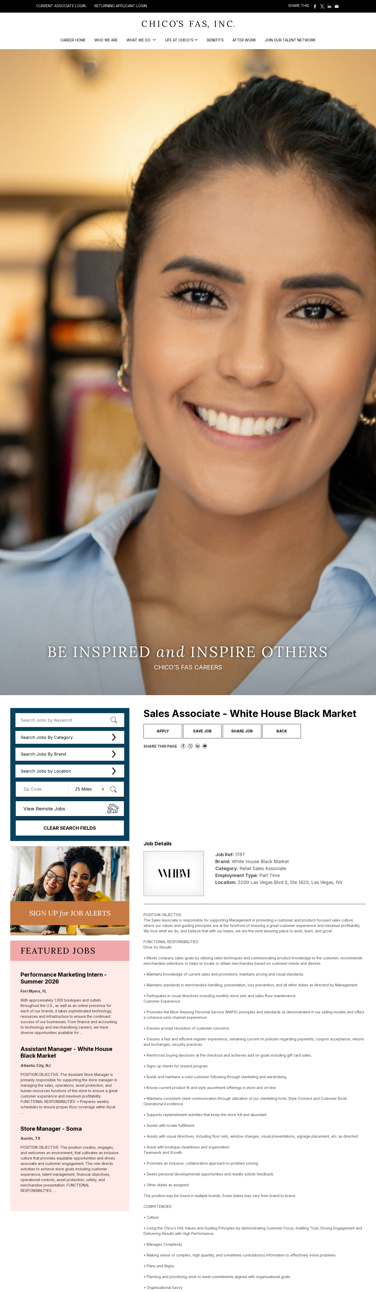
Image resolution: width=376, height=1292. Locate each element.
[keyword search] (69, 720)
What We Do (139, 40)
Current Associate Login (61, 6)
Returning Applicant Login (120, 6)
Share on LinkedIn (329, 6)
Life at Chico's (179, 40)
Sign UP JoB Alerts (70, 913)
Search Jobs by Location (46, 771)
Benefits (215, 40)
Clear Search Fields (69, 828)
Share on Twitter (322, 6)
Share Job (242, 731)
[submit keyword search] (114, 720)
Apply (163, 731)
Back (281, 731)
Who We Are (106, 40)
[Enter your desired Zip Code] (44, 789)
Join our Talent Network (290, 40)
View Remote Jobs (44, 808)
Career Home (73, 40)
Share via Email (336, 6)
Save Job (202, 731)
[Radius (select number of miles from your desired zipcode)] (87, 789)
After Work (244, 40)
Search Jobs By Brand (43, 754)
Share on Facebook (315, 6)
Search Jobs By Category (47, 737)
